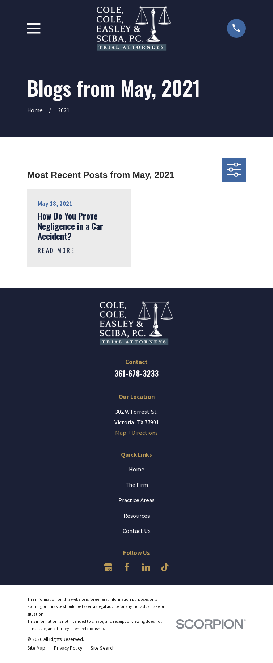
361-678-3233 (136, 373)
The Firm (136, 485)
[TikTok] (165, 567)
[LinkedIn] (146, 567)
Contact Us (137, 531)
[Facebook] (127, 567)
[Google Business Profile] (108, 567)
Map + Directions (136, 433)
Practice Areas (136, 500)
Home (136, 469)
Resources (136, 516)
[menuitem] (36, 647)
